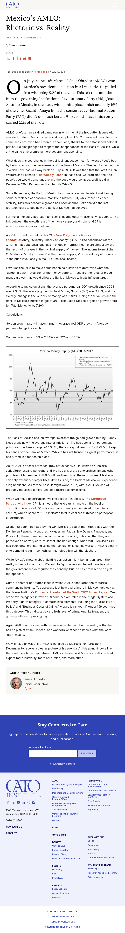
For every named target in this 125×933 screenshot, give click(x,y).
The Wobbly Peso (49, 175)
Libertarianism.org (62, 917)
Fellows (56, 898)
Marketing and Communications (67, 793)
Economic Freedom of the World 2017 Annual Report (71, 592)
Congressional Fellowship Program (65, 815)
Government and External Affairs (60, 798)
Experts (57, 885)
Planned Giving (59, 854)
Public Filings (94, 849)
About (56, 781)
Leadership (57, 789)
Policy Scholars (59, 889)
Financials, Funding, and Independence (64, 804)
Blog (55, 828)
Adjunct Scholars (60, 893)
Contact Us (14, 827)
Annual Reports (59, 810)
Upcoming (57, 870)
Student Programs (99, 865)
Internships (93, 869)
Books (91, 841)
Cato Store (59, 835)
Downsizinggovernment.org (62, 927)
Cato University (95, 877)
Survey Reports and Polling (101, 858)
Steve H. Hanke (17, 45)
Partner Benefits (60, 850)
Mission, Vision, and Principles (67, 784)
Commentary (94, 845)
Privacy (11, 833)
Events (56, 866)
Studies (91, 854)
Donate (56, 842)
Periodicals (95, 781)
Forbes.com (41, 71)
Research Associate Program (102, 873)
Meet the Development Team (66, 859)
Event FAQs (57, 878)
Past (54, 874)
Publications (96, 837)
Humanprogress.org (62, 922)
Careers (56, 820)
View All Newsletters (62, 764)
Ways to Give (58, 846)
